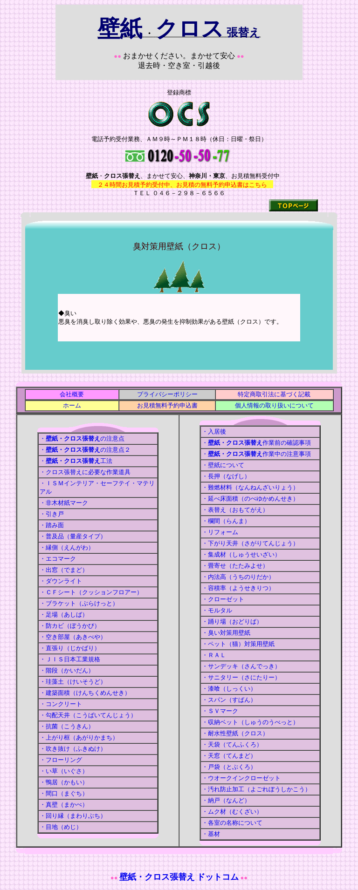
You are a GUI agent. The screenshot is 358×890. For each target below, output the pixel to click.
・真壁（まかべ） (64, 804)
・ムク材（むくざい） (232, 811)
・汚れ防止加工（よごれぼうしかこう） (256, 789)
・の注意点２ (85, 449)
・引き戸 (52, 513)
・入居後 (214, 431)
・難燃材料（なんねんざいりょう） (250, 487)
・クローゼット (223, 599)
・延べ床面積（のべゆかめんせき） (250, 498)
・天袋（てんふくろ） (232, 744)
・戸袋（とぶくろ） (229, 766)
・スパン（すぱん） (229, 699)
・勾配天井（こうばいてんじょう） (88, 715)
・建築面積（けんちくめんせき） (85, 692)
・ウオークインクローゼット (241, 778)
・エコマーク (58, 558)
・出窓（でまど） (64, 569)
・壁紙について (223, 465)
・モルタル (217, 610)
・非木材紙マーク (64, 502)
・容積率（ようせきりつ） (238, 587)
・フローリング (61, 759)
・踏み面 (52, 525)
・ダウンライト (61, 580)
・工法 (76, 460)
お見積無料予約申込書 (167, 405)
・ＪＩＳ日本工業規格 (70, 659)
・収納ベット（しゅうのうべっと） (250, 722)
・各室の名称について (232, 822)
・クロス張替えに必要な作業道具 (85, 472)
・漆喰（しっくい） (229, 688)
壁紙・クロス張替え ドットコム (179, 877)
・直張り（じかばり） (70, 648)
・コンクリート (61, 703)
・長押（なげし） (226, 476)
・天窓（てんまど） (229, 755)
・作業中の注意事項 (256, 453)
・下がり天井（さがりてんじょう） (250, 543)
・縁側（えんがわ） (67, 547)
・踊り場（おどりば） (232, 621)
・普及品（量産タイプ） (73, 536)
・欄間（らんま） (226, 520)
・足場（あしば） (64, 614)
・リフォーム (220, 532)
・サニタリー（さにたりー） (241, 677)
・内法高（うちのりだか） (238, 576)
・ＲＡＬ (214, 655)
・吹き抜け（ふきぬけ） (73, 748)
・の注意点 (82, 438)
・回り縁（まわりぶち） (73, 815)
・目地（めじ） (61, 826)
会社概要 (72, 394)
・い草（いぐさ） (64, 771)
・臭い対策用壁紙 (226, 632)
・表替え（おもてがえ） (235, 509)
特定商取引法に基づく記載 (274, 394)
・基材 (211, 833)
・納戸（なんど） (226, 800)
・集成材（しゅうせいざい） (241, 554)
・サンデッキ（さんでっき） (241, 666)
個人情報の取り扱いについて (274, 405)
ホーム (72, 405)
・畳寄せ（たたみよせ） (235, 565)
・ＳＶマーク (220, 710)
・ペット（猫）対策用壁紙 (238, 643)
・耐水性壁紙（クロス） (235, 733)
